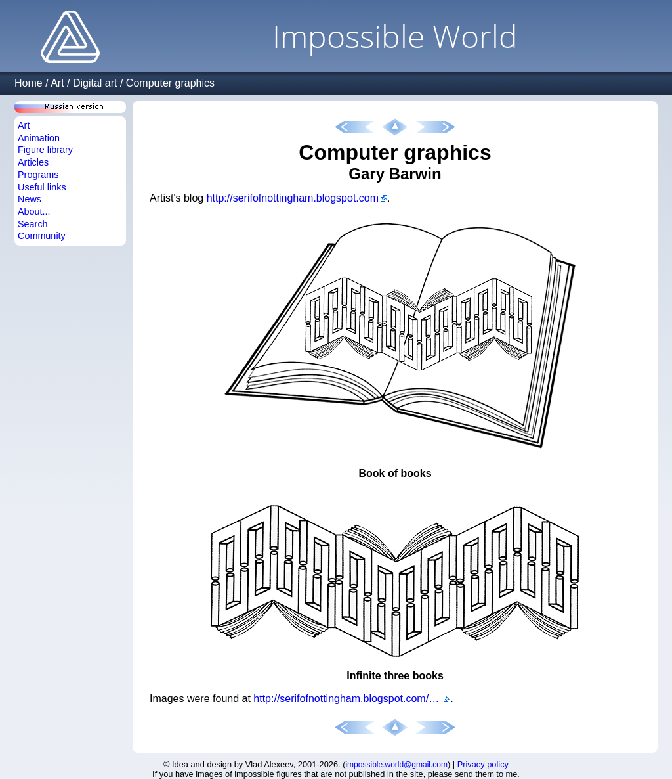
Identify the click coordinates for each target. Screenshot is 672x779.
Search (33, 224)
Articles (33, 162)
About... (34, 211)
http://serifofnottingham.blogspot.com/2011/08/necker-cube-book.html (351, 698)
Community (42, 236)
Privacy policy (483, 764)
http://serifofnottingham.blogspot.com (293, 198)
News (29, 199)
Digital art (95, 83)
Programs (38, 174)
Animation (39, 138)
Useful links (42, 187)
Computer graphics (170, 83)
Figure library (45, 150)
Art (57, 83)
